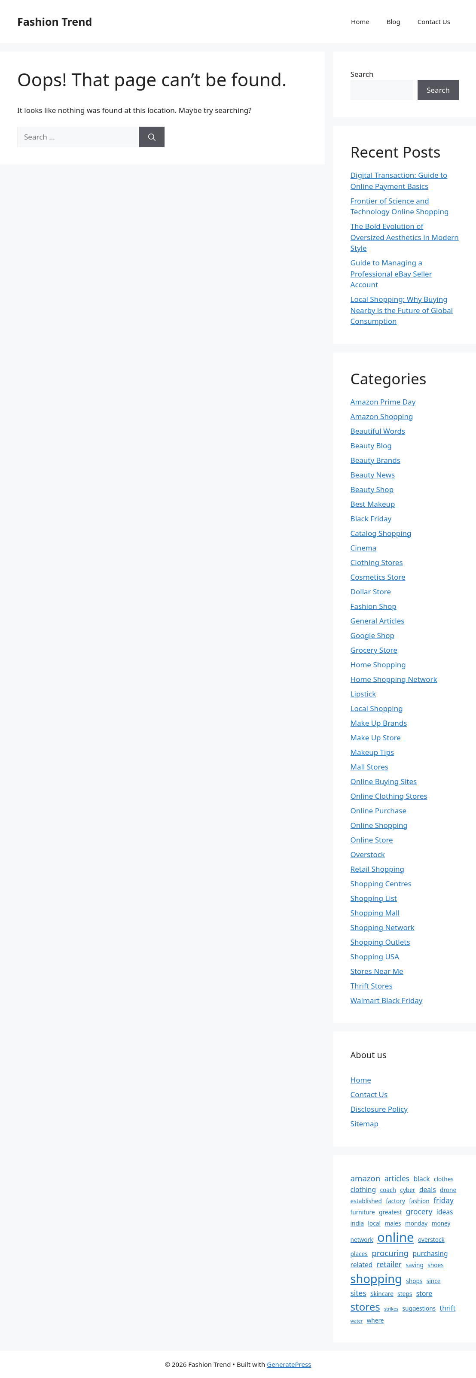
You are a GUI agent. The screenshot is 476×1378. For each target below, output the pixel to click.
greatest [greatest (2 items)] (390, 1212)
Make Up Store (376, 737)
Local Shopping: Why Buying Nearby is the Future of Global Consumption (402, 310)
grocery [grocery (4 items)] (419, 1212)
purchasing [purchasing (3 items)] (430, 1253)
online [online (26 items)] (395, 1237)
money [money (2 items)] (441, 1223)
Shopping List (374, 898)
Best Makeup (373, 504)
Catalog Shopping (381, 533)
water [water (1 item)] (357, 1321)
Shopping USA (375, 956)
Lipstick (363, 694)
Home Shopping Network (394, 679)
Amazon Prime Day (383, 402)
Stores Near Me (377, 971)
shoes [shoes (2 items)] (435, 1265)
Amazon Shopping (382, 416)
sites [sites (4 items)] (358, 1293)
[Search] (152, 137)
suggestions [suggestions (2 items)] (419, 1308)
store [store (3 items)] (424, 1293)
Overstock (368, 854)
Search (362, 74)
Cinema (364, 548)
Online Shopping (379, 825)
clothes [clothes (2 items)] (444, 1179)
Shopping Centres (381, 883)
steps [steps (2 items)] (404, 1294)
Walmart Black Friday (387, 1000)
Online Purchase (378, 810)
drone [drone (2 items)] (448, 1190)
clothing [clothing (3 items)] (363, 1189)
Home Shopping (378, 664)
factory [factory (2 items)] (395, 1201)
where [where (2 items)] (375, 1320)
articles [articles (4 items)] (396, 1178)
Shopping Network (383, 927)
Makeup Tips (372, 752)
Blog (393, 21)
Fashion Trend (54, 21)
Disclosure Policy (379, 1109)
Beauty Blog (371, 445)
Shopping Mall (375, 913)
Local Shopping (377, 708)
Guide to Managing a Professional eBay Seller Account (391, 273)
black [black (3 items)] (421, 1178)
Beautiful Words (378, 431)
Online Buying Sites (384, 781)
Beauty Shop (372, 489)
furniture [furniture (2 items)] (363, 1212)
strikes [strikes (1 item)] (391, 1309)
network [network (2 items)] (362, 1239)
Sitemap (364, 1124)
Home (360, 21)
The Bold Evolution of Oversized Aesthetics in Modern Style (405, 237)
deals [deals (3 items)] (427, 1189)
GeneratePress (289, 1364)
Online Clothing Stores (389, 796)
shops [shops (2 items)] (414, 1281)
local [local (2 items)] (374, 1223)
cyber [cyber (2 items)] (407, 1190)
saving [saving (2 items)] (414, 1265)
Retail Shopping (377, 869)
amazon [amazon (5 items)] (366, 1178)
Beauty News (373, 475)
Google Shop (372, 635)
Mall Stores (369, 767)
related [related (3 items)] (362, 1264)
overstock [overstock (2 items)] (431, 1239)
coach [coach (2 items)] (388, 1190)
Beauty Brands (375, 460)
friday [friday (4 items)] (443, 1200)
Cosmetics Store (378, 577)
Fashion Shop (374, 606)
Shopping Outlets (380, 942)
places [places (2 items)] (359, 1254)
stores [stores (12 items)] (365, 1306)
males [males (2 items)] (392, 1223)
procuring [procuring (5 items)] (390, 1252)
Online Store (372, 840)
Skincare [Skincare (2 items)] (382, 1294)
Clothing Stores (377, 562)
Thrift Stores (372, 986)
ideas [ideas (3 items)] (444, 1212)
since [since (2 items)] (434, 1281)
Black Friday (371, 518)
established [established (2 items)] (366, 1201)
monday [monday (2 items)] (416, 1223)
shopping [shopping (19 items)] (376, 1279)
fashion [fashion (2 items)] (419, 1201)
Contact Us (434, 21)
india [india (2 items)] (357, 1223)
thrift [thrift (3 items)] (448, 1308)
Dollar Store (371, 591)
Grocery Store (374, 650)
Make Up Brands (379, 723)
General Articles (378, 621)
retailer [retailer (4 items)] (389, 1264)
